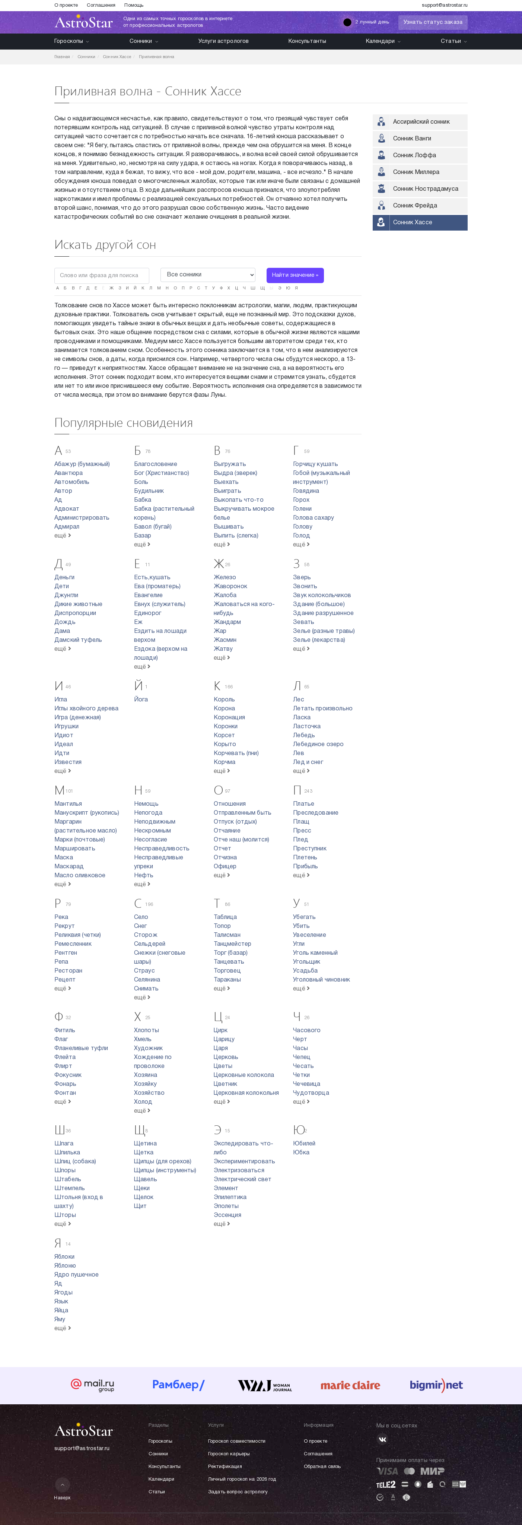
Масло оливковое (79, 875)
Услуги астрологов (223, 41)
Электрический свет (243, 1179)
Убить (301, 926)
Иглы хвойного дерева (86, 708)
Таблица (225, 917)
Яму (59, 1319)
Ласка (302, 717)
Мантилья (68, 804)
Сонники (144, 41)
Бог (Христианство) (162, 473)
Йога (141, 700)
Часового (307, 1030)
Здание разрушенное (323, 613)
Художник (148, 1048)
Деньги (64, 577)
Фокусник (68, 1075)
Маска (63, 857)
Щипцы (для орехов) (163, 1161)
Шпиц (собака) (75, 1161)
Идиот (63, 735)
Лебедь (304, 735)
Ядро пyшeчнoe (76, 1275)
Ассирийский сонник (421, 122)
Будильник (149, 491)
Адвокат (66, 509)
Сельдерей (149, 944)
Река (61, 917)
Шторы (65, 1215)
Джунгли (66, 595)
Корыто (225, 744)
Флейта (65, 1057)
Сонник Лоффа (414, 155)
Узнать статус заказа (433, 22)
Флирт (63, 1066)
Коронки (226, 726)
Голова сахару (313, 518)
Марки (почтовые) (79, 840)
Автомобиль (72, 482)
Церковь (226, 1057)
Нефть (144, 875)
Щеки (142, 1188)
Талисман (227, 935)
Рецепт (65, 980)
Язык (61, 1301)
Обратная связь (322, 1467)
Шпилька (67, 1152)
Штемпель (69, 1188)
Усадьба (305, 971)
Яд (58, 1284)
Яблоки (64, 1257)
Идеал (63, 744)
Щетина (145, 1144)
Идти (62, 753)
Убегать (304, 917)
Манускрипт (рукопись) (86, 813)
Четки (301, 1075)
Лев (298, 753)
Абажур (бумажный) (82, 464)
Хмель (143, 1039)
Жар (220, 631)
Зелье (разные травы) (324, 631)
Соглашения (101, 5)
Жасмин (225, 640)
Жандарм (227, 622)
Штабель (67, 1179)
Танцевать (229, 962)
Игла (60, 700)
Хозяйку (145, 1084)
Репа (61, 962)
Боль (141, 482)
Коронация (229, 717)
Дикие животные (78, 604)
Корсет (224, 735)
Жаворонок (230, 586)
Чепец (302, 1057)
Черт (300, 1039)
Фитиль (64, 1030)
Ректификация (225, 1467)
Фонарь (65, 1084)
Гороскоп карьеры (229, 1454)
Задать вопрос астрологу (238, 1492)
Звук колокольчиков (322, 595)
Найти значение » (295, 275)
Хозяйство (149, 1093)
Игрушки (66, 726)
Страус (144, 971)
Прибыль (305, 866)
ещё (62, 536)
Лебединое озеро (318, 744)
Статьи (454, 41)
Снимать (146, 989)
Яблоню (65, 1266)
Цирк (221, 1030)
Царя (221, 1048)
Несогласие (151, 840)
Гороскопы (72, 41)
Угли (299, 944)
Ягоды (63, 1293)
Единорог (147, 613)
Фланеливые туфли (81, 1048)
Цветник (226, 1084)
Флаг (61, 1039)
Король (224, 700)
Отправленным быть (243, 813)
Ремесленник (73, 944)
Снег (140, 926)
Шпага (63, 1144)
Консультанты (308, 41)
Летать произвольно (323, 708)
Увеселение (309, 935)
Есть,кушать (152, 577)
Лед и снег (308, 762)
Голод (301, 536)
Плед (300, 840)
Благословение (155, 464)
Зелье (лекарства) (319, 640)
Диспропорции (75, 613)
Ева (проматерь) (157, 586)
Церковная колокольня (246, 1093)
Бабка (143, 500)
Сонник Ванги (412, 139)
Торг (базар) (231, 953)
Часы (300, 1048)
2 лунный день (366, 22)
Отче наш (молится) (242, 840)
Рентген (65, 953)
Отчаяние (227, 831)
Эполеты (226, 1206)
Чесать (303, 1066)
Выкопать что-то (239, 500)
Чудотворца (311, 1093)
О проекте (66, 5)
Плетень (305, 857)
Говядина (306, 491)
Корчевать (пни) (236, 753)
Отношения (230, 804)
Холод (143, 1102)
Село (141, 917)
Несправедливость (162, 849)
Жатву (223, 649)
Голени (302, 509)
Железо (225, 577)
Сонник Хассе (412, 222)
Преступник (310, 849)
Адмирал (66, 527)
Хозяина (145, 1075)
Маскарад (69, 866)
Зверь (302, 577)
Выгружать (230, 464)
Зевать (303, 622)
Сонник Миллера (416, 172)
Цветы (223, 1066)
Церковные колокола (244, 1075)
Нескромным (152, 831)
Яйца (61, 1310)
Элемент (226, 1188)
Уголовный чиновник (321, 980)
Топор (222, 926)
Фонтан (65, 1093)
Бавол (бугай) (153, 527)
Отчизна (225, 857)
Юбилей (304, 1144)
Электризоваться (239, 1170)
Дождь (65, 622)
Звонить (305, 586)
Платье (303, 804)
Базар (143, 536)
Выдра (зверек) (236, 473)
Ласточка (307, 726)
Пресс (302, 831)
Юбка (301, 1152)
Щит (140, 1206)
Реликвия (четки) (77, 935)
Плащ (301, 822)
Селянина (147, 980)
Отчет (223, 849)
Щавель (145, 1179)
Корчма (225, 762)
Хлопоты (146, 1030)
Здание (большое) (318, 604)
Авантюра (68, 473)
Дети (61, 586)
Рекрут (64, 926)
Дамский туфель (78, 640)
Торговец (227, 971)
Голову (302, 527)
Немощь (146, 804)
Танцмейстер (233, 944)
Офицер (225, 866)
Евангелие (148, 595)
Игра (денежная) (77, 717)
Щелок (144, 1197)
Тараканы (227, 980)
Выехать (226, 482)
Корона (224, 708)
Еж (138, 622)
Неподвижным (155, 822)
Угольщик (306, 962)
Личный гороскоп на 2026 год (242, 1479)
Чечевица (306, 1084)
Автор (63, 491)
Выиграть (227, 491)
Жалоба (225, 595)
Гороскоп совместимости (236, 1441)
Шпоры (65, 1170)
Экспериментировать (245, 1161)
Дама (62, 631)
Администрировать (81, 518)
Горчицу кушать (315, 464)
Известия (68, 762)
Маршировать (74, 849)
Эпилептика (230, 1197)
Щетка (144, 1152)
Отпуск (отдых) (235, 822)
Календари (383, 41)
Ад (58, 500)
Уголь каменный (315, 953)
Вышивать (229, 527)
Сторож (145, 935)
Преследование (315, 813)
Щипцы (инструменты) (165, 1170)
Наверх (62, 1488)
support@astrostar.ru (445, 5)
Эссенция (227, 1215)
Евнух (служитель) (160, 604)
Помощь (133, 5)
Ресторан (68, 971)
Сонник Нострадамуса (425, 189)
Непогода (148, 813)
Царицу (224, 1039)
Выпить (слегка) (236, 536)
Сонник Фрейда (415, 206)
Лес (298, 700)
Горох (301, 500)
